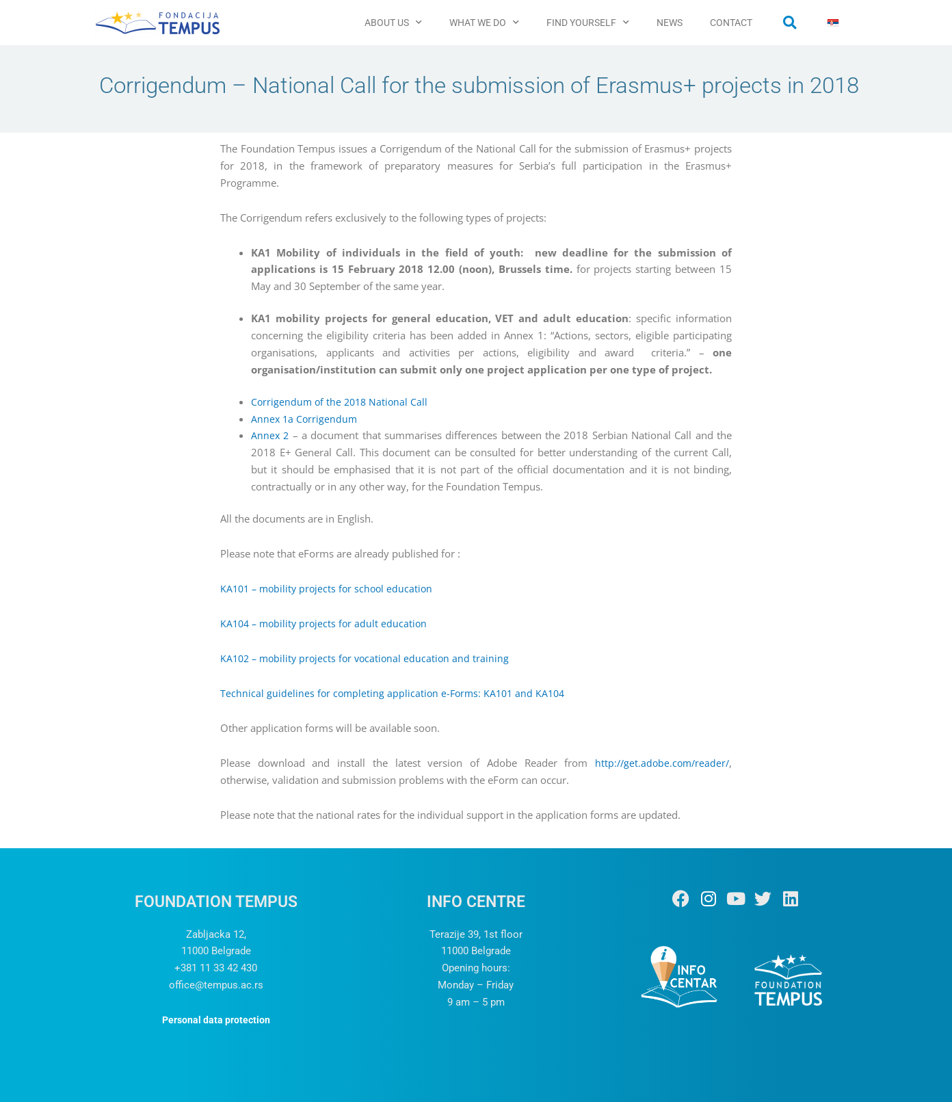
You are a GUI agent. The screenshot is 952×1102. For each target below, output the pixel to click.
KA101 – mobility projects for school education (330, 588)
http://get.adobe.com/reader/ (659, 763)
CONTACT (731, 22)
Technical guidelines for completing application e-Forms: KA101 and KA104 (396, 693)
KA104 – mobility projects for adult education (327, 623)
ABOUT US (393, 22)
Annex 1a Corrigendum (305, 418)
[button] (789, 22)
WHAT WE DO (484, 22)
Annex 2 (270, 435)
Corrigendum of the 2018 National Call (342, 401)
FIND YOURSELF (587, 22)
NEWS (670, 22)
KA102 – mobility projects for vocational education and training (369, 658)
